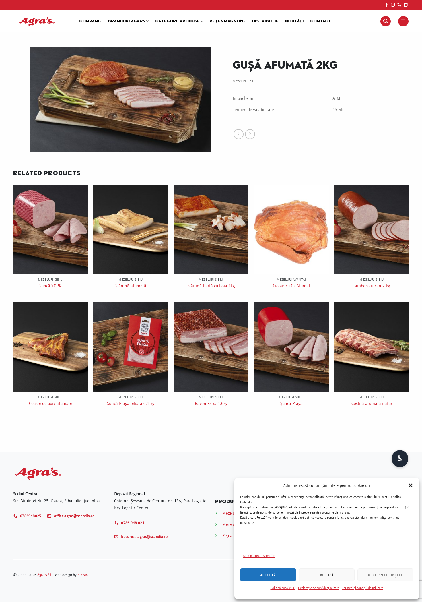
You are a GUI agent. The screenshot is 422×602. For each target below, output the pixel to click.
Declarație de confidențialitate (318, 588)
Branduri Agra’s (128, 21)
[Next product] (239, 134)
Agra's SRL (45, 574)
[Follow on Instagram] (393, 5)
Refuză (327, 575)
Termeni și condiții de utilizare (362, 588)
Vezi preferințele (385, 575)
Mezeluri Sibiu (243, 81)
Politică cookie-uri (283, 588)
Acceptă (268, 575)
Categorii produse (179, 21)
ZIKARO (83, 574)
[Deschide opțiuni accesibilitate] (400, 458)
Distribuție (265, 21)
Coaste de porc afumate (50, 404)
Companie (90, 21)
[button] (410, 485)
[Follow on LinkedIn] (406, 5)
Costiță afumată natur (371, 404)
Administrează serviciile (259, 556)
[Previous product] (250, 134)
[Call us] (399, 5)
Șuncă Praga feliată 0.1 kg (130, 404)
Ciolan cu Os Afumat (291, 286)
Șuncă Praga (291, 404)
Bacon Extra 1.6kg (211, 404)
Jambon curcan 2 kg (371, 286)
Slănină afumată (130, 286)
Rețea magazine (227, 21)
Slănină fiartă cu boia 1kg (211, 286)
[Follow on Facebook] (387, 5)
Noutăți (294, 21)
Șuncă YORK (50, 286)
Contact (320, 21)
